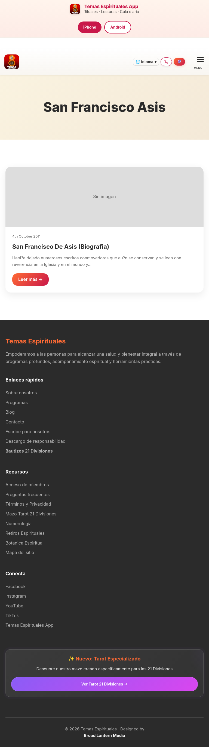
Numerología (18, 523)
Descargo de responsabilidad (35, 441)
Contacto (14, 422)
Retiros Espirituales (25, 533)
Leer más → (30, 279)
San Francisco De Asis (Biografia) (60, 246)
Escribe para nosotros (27, 431)
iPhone (89, 27)
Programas (16, 402)
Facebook (15, 586)
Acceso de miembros (27, 484)
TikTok (12, 615)
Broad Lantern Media (104, 735)
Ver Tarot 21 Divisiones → (104, 684)
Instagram (15, 596)
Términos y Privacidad (28, 504)
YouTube (14, 605)
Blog (10, 412)
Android (117, 27)
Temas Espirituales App (29, 625)
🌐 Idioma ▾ (146, 62)
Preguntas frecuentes (27, 494)
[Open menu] (198, 62)
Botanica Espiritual (24, 543)
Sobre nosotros (21, 392)
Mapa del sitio (19, 552)
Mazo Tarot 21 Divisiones (31, 514)
